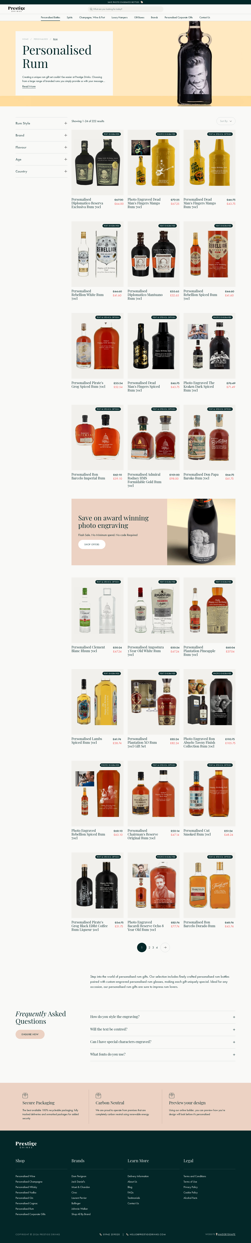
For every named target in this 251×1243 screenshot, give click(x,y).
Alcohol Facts (190, 1198)
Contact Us (204, 17)
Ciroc (74, 1192)
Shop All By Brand (80, 1214)
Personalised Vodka (26, 1192)
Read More (29, 86)
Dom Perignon (78, 1176)
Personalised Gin (24, 1198)
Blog (130, 1187)
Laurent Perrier (79, 1198)
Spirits (69, 17)
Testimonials (134, 1198)
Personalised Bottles (50, 17)
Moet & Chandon (80, 1187)
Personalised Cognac (27, 1203)
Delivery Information (138, 1176)
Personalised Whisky (26, 1187)
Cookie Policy (191, 1192)
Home (25, 39)
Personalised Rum (25, 1208)
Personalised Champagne (29, 1181)
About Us (132, 1181)
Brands (154, 17)
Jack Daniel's (78, 1181)
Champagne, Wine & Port (92, 17)
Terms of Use (190, 1181)
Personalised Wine (25, 1176)
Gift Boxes (139, 17)
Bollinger (76, 1203)
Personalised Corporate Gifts (179, 17)
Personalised (41, 39)
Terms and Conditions (195, 1176)
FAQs (131, 1192)
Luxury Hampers (119, 17)
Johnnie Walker (79, 1208)
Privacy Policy (191, 1187)
